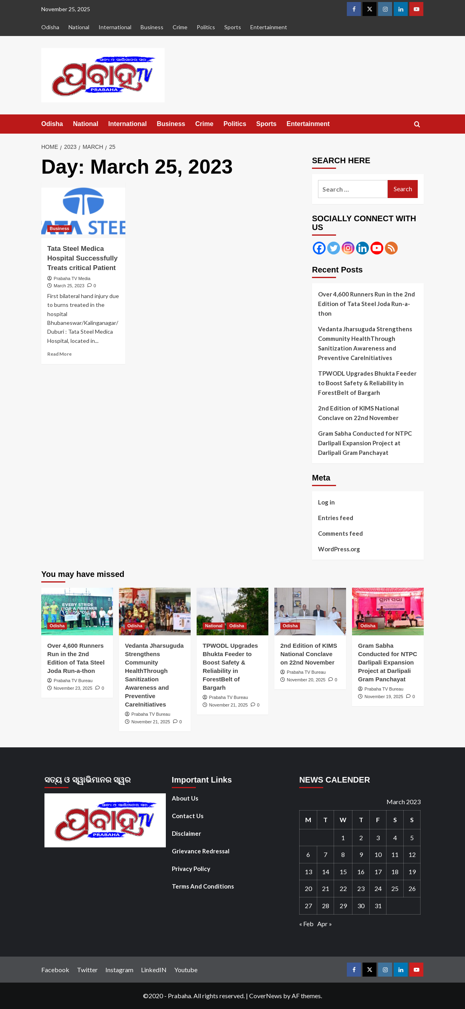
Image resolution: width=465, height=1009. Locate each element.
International (115, 27)
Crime (180, 27)
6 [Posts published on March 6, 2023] (308, 854)
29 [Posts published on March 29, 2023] (343, 905)
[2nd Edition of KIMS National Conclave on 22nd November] (310, 611)
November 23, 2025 (73, 688)
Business (152, 27)
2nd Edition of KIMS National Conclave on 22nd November (358, 412)
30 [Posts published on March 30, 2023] (360, 905)
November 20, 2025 (306, 679)
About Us (185, 798)
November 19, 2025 (383, 696)
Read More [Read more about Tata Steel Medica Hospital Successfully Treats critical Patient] (59, 354)
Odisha (50, 27)
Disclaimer (186, 833)
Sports (232, 27)
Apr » (324, 923)
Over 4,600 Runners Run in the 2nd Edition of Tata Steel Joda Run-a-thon (366, 303)
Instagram (119, 969)
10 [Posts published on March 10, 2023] (378, 854)
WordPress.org (339, 549)
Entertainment (268, 27)
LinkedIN (154, 969)
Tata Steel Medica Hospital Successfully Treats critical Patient (82, 258)
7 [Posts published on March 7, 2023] (325, 854)
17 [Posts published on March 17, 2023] (378, 871)
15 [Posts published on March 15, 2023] (343, 871)
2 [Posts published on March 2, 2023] (361, 837)
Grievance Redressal (200, 851)
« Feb (306, 923)
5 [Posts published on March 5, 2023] (412, 837)
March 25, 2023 (69, 285)
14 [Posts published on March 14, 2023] (325, 871)
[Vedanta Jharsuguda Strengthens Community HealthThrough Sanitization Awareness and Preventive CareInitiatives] (155, 611)
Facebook (55, 969)
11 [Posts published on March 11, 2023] (395, 854)
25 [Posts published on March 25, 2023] (395, 888)
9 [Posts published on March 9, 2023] (361, 854)
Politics (206, 27)
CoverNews (265, 995)
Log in (326, 502)
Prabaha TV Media (72, 278)
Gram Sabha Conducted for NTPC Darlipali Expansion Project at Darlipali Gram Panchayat (365, 443)
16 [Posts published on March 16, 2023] (360, 871)
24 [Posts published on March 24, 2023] (378, 888)
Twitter (87, 969)
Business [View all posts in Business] (59, 228)
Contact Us (187, 815)
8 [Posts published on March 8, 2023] (343, 854)
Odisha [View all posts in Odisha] (57, 625)
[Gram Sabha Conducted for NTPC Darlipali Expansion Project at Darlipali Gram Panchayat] (388, 611)
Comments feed (340, 533)
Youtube (185, 969)
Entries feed (335, 517)
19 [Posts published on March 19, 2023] (412, 871)
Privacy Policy (191, 868)
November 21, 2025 (150, 721)
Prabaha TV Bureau (73, 680)
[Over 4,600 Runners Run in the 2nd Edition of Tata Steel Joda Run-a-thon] (77, 611)
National (78, 27)
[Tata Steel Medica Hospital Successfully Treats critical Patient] (83, 210)
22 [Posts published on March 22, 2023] (343, 888)
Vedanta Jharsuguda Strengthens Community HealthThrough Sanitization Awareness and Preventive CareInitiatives (365, 343)
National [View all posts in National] (213, 625)
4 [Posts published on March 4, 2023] (395, 837)
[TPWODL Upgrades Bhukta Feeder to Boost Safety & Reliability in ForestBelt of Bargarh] (232, 611)
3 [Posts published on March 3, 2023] (378, 837)
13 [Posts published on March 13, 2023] (308, 871)
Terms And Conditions (203, 886)
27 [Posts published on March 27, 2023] (308, 905)
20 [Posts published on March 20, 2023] (308, 888)
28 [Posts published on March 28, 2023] (325, 905)
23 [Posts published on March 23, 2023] (360, 888)
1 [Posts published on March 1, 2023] (343, 837)
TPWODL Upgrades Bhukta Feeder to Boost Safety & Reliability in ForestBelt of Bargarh (367, 383)
